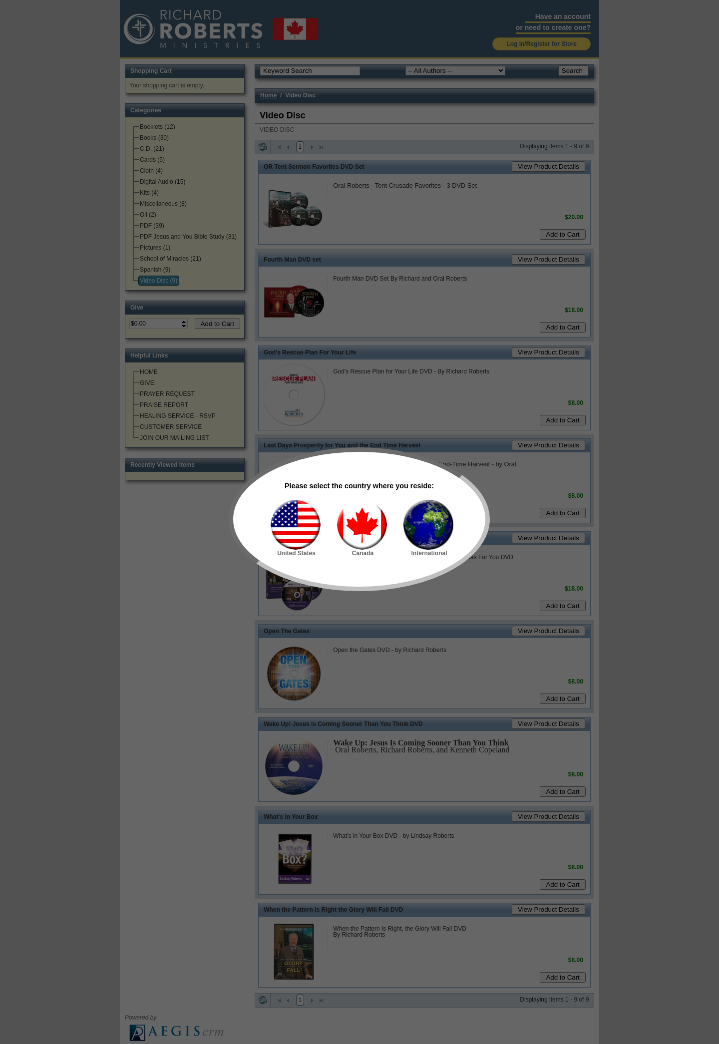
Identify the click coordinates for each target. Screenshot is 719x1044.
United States (296, 528)
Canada (362, 528)
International (428, 528)
